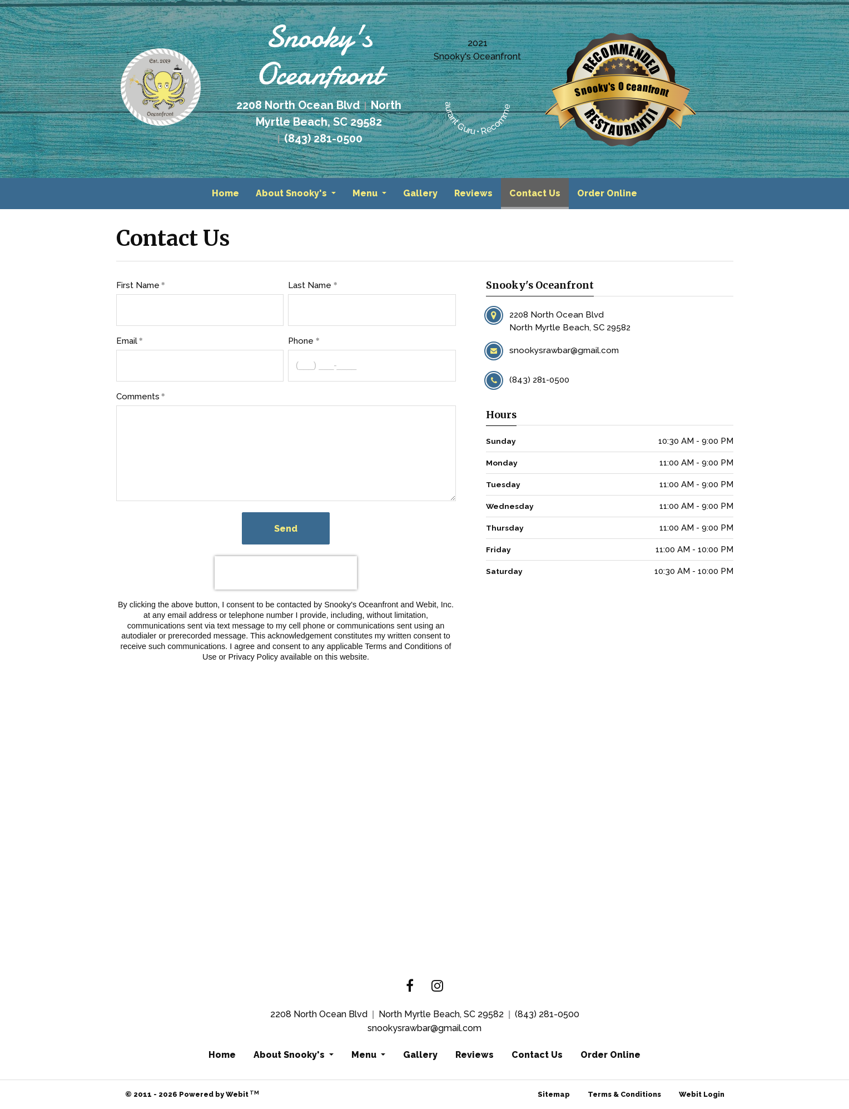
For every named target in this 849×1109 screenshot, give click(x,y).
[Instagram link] (437, 986)
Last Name (309, 285)
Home (225, 193)
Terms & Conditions (624, 1094)
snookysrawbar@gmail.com (424, 1028)
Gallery (420, 193)
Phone (301, 341)
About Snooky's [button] (292, 193)
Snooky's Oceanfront (477, 56)
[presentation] (286, 573)
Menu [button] (366, 193)
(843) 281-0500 (547, 1014)
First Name (138, 285)
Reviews (473, 193)
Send (285, 528)
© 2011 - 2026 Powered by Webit (192, 1094)
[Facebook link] (410, 986)
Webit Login (701, 1094)
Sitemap (554, 1094)
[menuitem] (225, 193)
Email (126, 341)
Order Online (607, 193)
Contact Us (539, 190)
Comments (138, 397)
